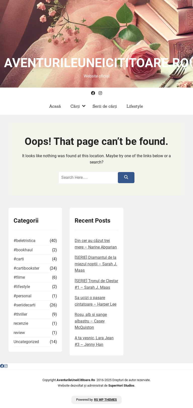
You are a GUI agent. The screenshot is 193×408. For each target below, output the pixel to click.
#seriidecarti (24, 305)
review (19, 332)
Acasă (54, 106)
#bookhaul (23, 250)
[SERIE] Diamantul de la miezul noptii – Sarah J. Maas (96, 264)
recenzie (21, 323)
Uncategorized (26, 341)
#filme (19, 277)
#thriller (20, 314)
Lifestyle (133, 106)
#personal (22, 296)
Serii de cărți (103, 106)
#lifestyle (22, 286)
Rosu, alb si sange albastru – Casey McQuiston (91, 321)
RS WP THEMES (105, 399)
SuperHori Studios (121, 385)
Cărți (73, 106)
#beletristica (24, 240)
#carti (19, 259)
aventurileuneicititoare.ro (96, 63)
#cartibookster (26, 268)
